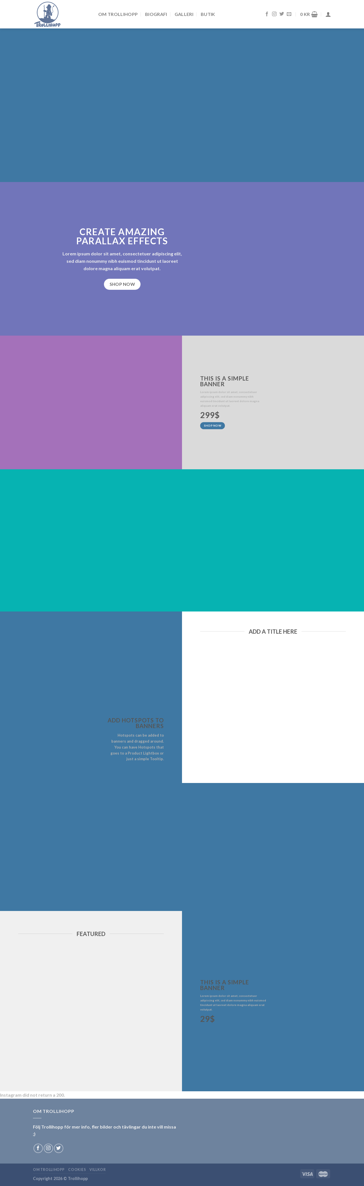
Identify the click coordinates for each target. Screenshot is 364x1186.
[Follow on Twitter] (281, 14)
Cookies (77, 1170)
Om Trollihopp (118, 14)
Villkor (97, 1170)
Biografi (156, 14)
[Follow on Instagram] (274, 14)
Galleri (184, 14)
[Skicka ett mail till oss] (289, 14)
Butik (208, 14)
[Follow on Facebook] (267, 14)
